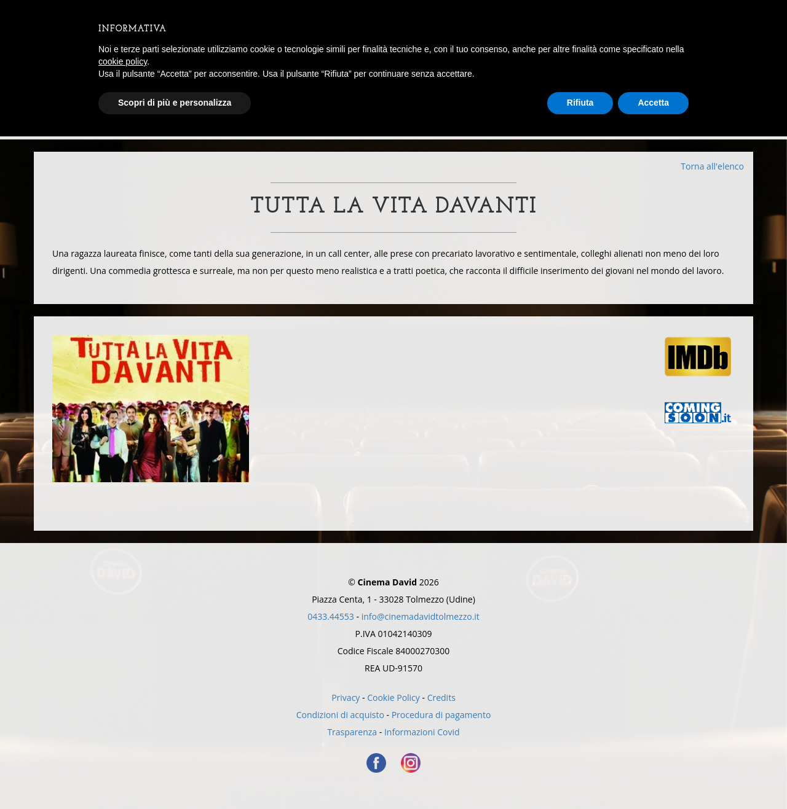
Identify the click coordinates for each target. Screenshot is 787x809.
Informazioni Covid (422, 732)
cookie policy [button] (122, 61)
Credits (441, 697)
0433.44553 (330, 616)
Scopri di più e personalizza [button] (174, 102)
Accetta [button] (653, 102)
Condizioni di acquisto (340, 715)
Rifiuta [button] (580, 102)
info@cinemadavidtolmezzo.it (421, 616)
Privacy (345, 697)
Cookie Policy (393, 697)
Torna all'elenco (712, 166)
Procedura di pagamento (441, 715)
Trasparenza (352, 732)
